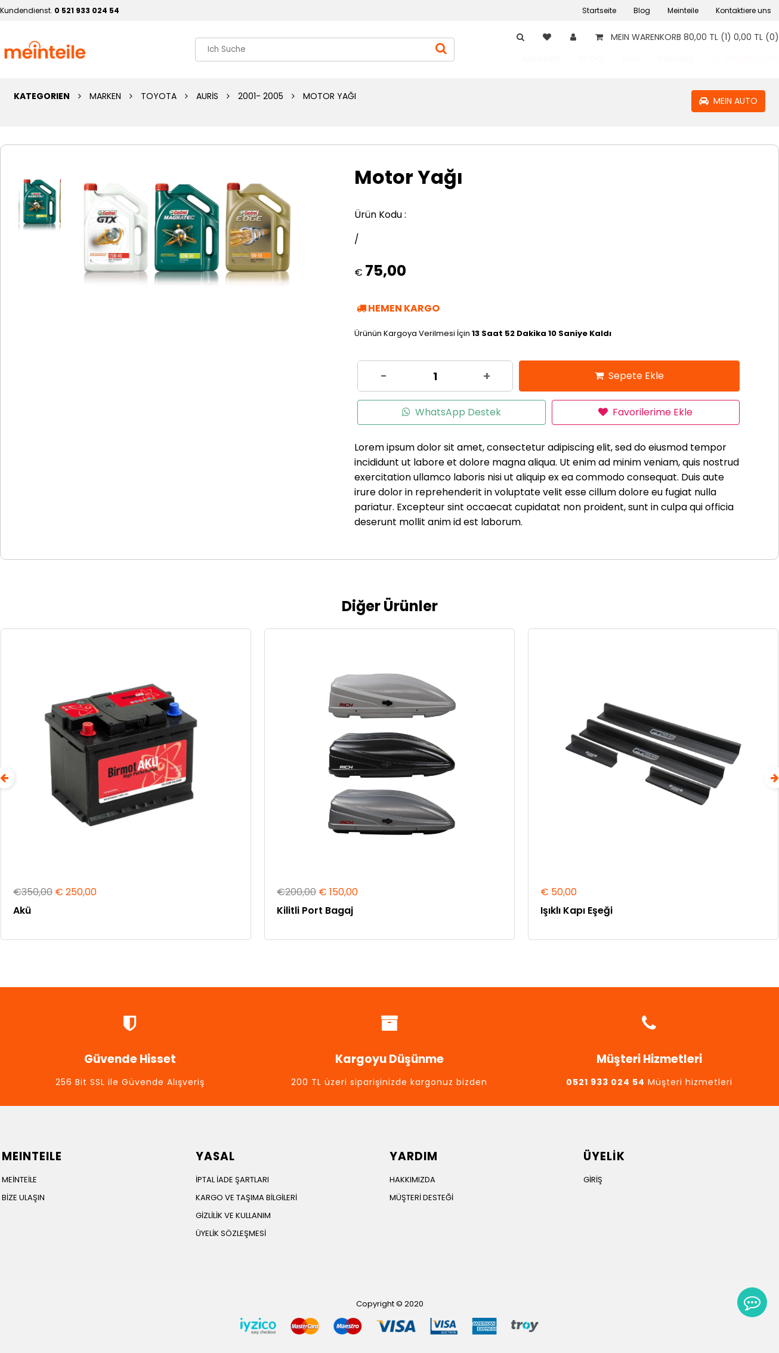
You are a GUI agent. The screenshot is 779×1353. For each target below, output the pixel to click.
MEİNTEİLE (19, 1178)
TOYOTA (159, 96)
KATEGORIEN (42, 96)
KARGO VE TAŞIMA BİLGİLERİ (246, 1196)
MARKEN (530, 59)
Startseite (599, 10)
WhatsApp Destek (451, 412)
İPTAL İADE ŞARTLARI (232, 1178)
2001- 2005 (260, 96)
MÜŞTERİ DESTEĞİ (421, 1196)
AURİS (207, 96)
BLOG (579, 59)
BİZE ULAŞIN (23, 1196)
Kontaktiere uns (743, 10)
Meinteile (682, 10)
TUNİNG (664, 59)
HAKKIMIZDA (412, 1178)
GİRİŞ (592, 1178)
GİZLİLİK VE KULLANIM (233, 1214)
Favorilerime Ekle (645, 412)
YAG (619, 59)
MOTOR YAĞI (329, 96)
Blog (641, 10)
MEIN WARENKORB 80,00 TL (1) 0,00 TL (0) (685, 37)
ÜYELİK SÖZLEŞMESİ (231, 1232)
